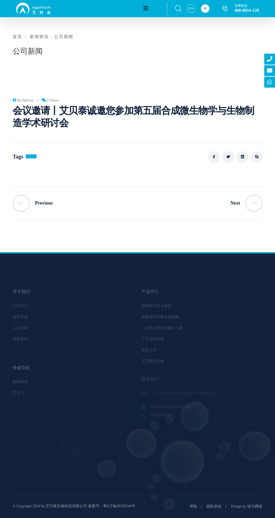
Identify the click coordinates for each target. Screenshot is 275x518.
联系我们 (20, 341)
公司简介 (20, 308)
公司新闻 (63, 36)
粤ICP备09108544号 (119, 506)
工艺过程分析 (153, 341)
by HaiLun (23, 100)
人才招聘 (20, 330)
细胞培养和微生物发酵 (160, 319)
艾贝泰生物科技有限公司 (66, 506)
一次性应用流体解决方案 (162, 330)
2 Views (50, 100)
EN (191, 8)
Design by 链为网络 (246, 506)
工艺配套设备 (153, 363)
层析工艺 (149, 352)
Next (246, 203)
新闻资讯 (39, 36)
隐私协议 (214, 506)
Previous (33, 203)
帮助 (193, 506)
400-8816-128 (246, 10)
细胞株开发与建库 (157, 308)
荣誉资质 (20, 319)
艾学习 (18, 395)
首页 (17, 36)
